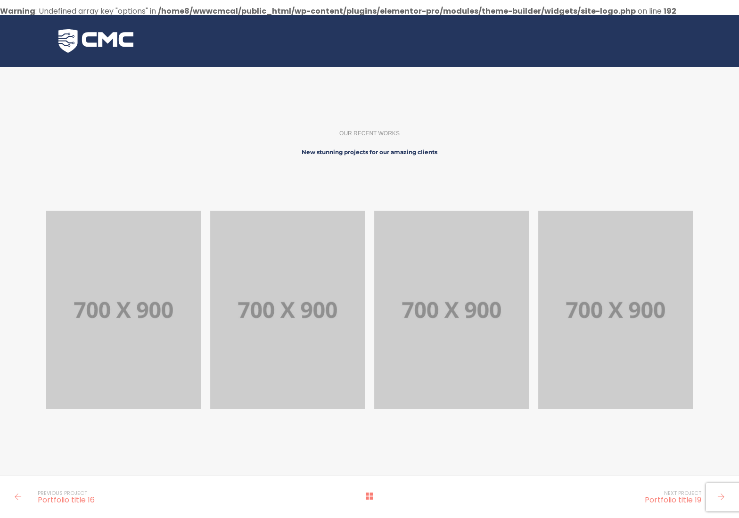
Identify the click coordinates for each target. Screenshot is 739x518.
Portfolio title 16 (66, 499)
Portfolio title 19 (673, 499)
